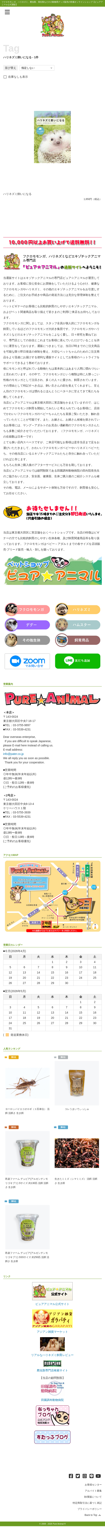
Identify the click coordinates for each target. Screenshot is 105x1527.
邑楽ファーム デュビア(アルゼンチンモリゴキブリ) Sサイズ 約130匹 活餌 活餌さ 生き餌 (26, 1183)
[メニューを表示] (7, 12)
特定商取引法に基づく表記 (87, 1503)
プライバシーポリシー (89, 1509)
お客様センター (93, 1485)
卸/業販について (93, 1497)
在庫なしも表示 (18, 76)
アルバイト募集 (93, 1491)
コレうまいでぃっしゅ (77, 1108)
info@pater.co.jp (13, 754)
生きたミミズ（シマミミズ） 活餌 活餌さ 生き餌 (76, 1181)
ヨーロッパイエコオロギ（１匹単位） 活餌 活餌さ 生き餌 (27, 1111)
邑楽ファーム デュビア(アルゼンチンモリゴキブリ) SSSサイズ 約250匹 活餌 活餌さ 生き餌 (27, 1257)
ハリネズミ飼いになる (17, 194)
